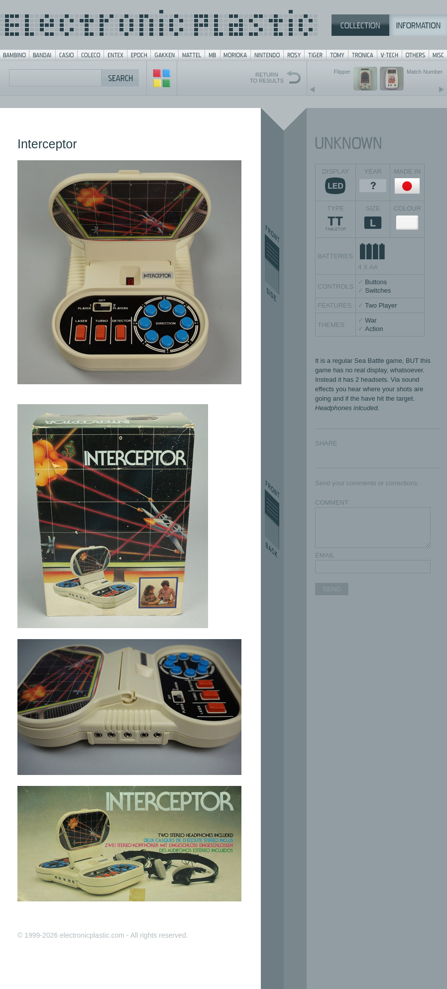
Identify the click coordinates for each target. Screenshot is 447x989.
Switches (378, 290)
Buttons (376, 282)
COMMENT (331, 502)
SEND (332, 589)
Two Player (381, 305)
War (370, 320)
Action (374, 328)
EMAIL (325, 555)
